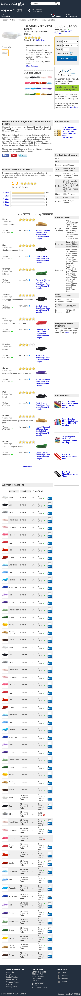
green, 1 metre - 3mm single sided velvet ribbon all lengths (43, 456)
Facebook (64, 976)
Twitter (63, 973)
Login (8, 977)
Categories (5, 16)
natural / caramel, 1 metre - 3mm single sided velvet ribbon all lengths (43, 234)
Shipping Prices (12, 982)
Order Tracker (11, 979)
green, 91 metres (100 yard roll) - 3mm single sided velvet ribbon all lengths (43, 284)
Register (15, 977)
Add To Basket (67, 58)
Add (50, 499)
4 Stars (6, 196)
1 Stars (6, 205)
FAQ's (8, 975)
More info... (74, 107)
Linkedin (64, 982)
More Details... (32, 66)
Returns (9, 984)
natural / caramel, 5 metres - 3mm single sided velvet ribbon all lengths (43, 431)
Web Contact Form (39, 987)
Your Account (71, 16)
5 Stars (6, 193)
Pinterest (64, 979)
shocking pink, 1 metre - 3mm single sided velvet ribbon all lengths (42, 334)
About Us (10, 972)
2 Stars (6, 202)
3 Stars (6, 199)
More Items (27, 466)
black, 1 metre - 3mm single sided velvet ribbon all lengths (43, 259)
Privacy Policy (11, 987)
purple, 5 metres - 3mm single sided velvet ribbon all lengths (43, 382)
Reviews (40, 40)
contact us (69, 333)
